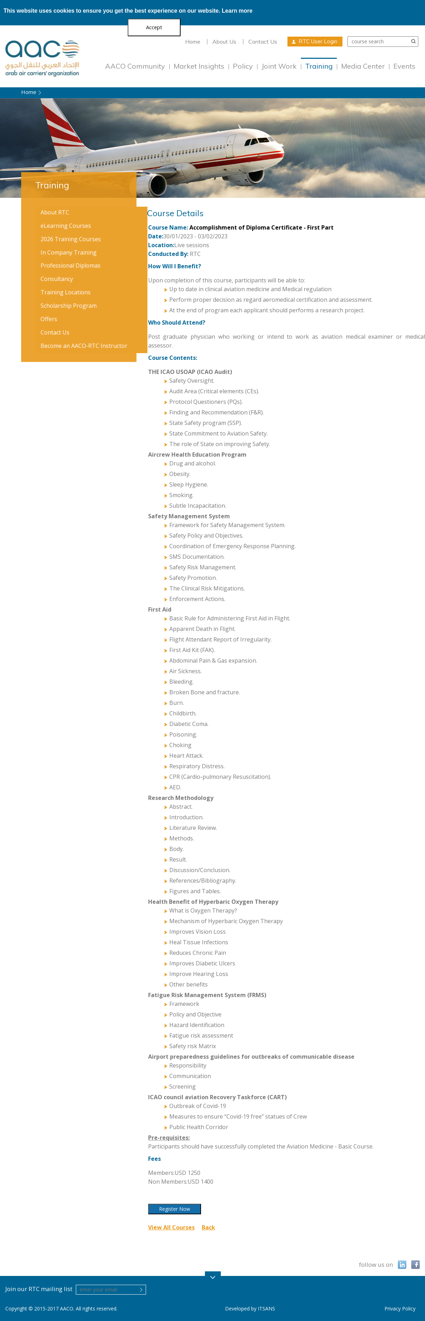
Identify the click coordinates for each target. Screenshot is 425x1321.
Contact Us (262, 41)
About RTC (55, 212)
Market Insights (199, 66)
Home (192, 41)
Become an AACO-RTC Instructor (84, 346)
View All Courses (171, 1227)
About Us (224, 41)
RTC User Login (318, 41)
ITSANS (266, 1308)
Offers (49, 319)
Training (319, 66)
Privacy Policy (399, 1308)
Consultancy (57, 279)
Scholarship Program (69, 305)
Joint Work (279, 66)
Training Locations (66, 292)
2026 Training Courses (71, 239)
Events (404, 66)
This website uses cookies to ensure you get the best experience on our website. (128, 11)
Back (208, 1227)
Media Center (363, 66)
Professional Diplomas (71, 265)
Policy (243, 66)
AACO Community (135, 66)
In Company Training (69, 252)
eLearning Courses (66, 226)
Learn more (237, 11)
